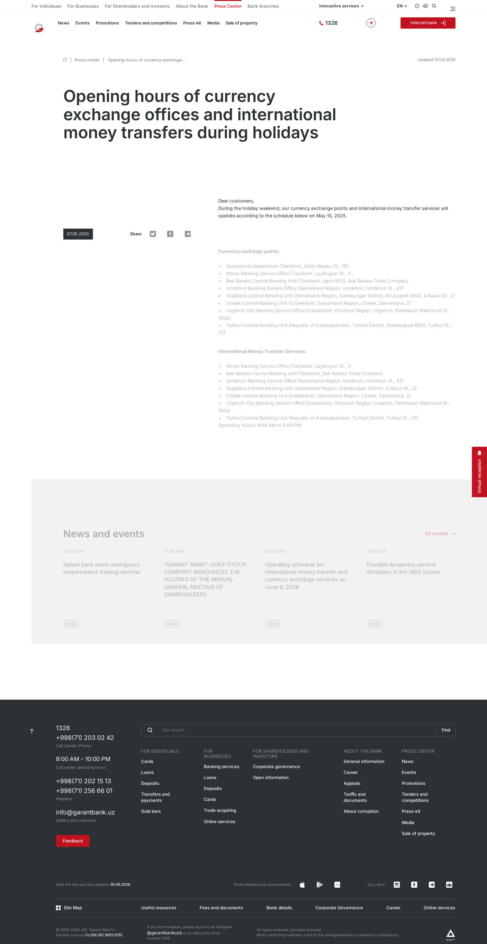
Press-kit (182, 26)
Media (203, 26)
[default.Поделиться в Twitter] (169, 191)
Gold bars (150, 801)
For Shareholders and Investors (123, 6)
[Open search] (439, 6)
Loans (146, 770)
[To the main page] (42, 26)
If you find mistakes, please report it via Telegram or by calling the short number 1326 (189, 924)
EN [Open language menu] (403, 6)
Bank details (278, 899)
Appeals (353, 780)
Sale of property (230, 26)
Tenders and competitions (143, 26)
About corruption (361, 801)
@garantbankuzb (161, 923)
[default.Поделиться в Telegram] (191, 191)
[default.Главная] (65, 51)
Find (444, 729)
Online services (220, 811)
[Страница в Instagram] (344, 880)
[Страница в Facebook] (355, 880)
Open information (274, 770)
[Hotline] (354, 27)
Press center (86, 51)
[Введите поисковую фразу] (287, 729)
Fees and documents (220, 899)
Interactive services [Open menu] (361, 6)
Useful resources (157, 899)
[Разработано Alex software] (450, 926)
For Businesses (76, 6)
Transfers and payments (163, 791)
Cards (146, 760)
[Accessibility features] (430, 6)
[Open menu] (452, 6)
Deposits (149, 780)
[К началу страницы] (31, 729)
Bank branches (230, 6)
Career (352, 770)
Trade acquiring (220, 801)
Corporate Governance (338, 899)
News (62, 26)
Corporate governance (279, 760)
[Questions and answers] (421, 6)
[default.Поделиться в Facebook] (180, 191)
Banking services (222, 760)
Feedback (77, 839)
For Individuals (44, 6)
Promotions (102, 26)
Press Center (200, 6)
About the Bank (169, 6)
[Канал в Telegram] (441, 880)
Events (79, 26)
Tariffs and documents (367, 791)
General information (364, 760)
